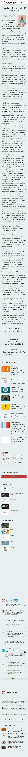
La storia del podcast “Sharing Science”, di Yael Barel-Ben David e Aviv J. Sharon (18, 416)
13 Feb (23, 663)
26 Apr (22, 610)
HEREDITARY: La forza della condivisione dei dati (14, 747)
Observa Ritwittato (14, 630)
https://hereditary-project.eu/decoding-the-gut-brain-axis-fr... (14, 642)
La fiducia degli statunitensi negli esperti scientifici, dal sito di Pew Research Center (18, 440)
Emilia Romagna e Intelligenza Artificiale (16, 494)
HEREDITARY (13, 499)
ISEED (11, 529)
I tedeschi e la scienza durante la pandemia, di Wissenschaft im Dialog (17, 389)
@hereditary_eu (17, 631)
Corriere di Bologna (10, 650)
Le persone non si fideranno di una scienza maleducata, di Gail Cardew (18, 406)
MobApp (12, 524)
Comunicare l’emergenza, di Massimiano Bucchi (18, 397)
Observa (7, 610)
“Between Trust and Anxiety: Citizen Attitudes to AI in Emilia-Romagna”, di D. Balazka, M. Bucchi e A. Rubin (16, 730)
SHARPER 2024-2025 (14, 505)
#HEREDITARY (10, 636)
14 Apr (23, 631)
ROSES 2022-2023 (14, 510)
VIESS (11, 487)
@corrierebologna (20, 650)
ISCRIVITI (14, 477)
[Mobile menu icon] (25, 2)
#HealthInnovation (9, 624)
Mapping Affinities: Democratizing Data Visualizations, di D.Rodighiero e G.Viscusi (18, 380)
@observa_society (14, 610)
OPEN (11, 541)
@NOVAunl (16, 670)
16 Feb (7, 651)
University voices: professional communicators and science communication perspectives (17, 370)
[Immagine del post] (5, 369)
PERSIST (12, 547)
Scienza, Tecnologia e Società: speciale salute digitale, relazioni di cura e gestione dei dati (16, 742)
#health (15, 624)
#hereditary (16, 622)
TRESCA (12, 535)
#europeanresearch (9, 622)
